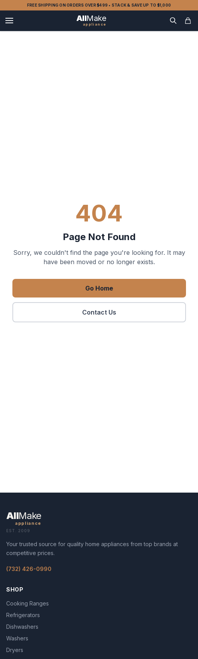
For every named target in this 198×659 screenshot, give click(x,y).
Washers (17, 638)
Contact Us (99, 312)
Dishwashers (22, 626)
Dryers (14, 650)
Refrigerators (23, 615)
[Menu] (9, 21)
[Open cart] (188, 20)
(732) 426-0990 (29, 569)
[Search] (173, 20)
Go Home (99, 288)
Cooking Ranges (27, 603)
